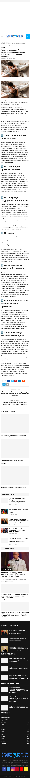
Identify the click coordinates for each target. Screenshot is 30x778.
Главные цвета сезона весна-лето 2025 (21, 595)
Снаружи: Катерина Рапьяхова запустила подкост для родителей (18, 706)
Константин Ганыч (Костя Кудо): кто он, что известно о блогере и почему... (8, 597)
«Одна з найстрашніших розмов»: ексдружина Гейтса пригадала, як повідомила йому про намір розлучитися (18, 699)
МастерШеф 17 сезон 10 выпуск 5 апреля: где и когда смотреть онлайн (18, 511)
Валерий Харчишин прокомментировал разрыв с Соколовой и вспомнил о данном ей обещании (18, 690)
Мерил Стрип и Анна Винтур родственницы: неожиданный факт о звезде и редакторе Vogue (18, 648)
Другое (3, 720)
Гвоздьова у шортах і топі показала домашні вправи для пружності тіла (18, 667)
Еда (3, 724)
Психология (4, 743)
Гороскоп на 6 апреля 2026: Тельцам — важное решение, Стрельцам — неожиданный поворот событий (17, 501)
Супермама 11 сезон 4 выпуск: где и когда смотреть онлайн (18, 639)
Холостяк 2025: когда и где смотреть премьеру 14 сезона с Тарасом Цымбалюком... (13, 574)
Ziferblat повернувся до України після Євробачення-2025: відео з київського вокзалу (15, 404)
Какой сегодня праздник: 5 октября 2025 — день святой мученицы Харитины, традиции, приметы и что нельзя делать (18, 678)
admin (3, 58)
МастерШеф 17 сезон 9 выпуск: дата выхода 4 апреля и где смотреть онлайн (18, 530)
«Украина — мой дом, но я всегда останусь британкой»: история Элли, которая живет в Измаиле (15, 393)
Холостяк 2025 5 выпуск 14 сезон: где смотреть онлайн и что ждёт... (22, 614)
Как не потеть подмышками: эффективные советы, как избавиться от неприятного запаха (15, 436)
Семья (2, 731)
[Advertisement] (15, 18)
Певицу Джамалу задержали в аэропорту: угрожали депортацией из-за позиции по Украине (18, 521)
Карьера (3, 736)
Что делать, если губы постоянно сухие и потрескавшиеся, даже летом (13, 488)
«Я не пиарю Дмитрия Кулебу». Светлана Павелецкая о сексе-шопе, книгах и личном (18, 660)
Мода (2, 734)
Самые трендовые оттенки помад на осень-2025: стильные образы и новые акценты (12, 462)
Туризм (3, 741)
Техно (2, 738)
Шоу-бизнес (4, 727)
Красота (2, 47)
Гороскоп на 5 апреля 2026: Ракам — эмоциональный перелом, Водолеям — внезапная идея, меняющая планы (18, 541)
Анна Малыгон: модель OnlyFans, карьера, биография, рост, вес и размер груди (7, 614)
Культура (3, 717)
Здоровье (3, 722)
